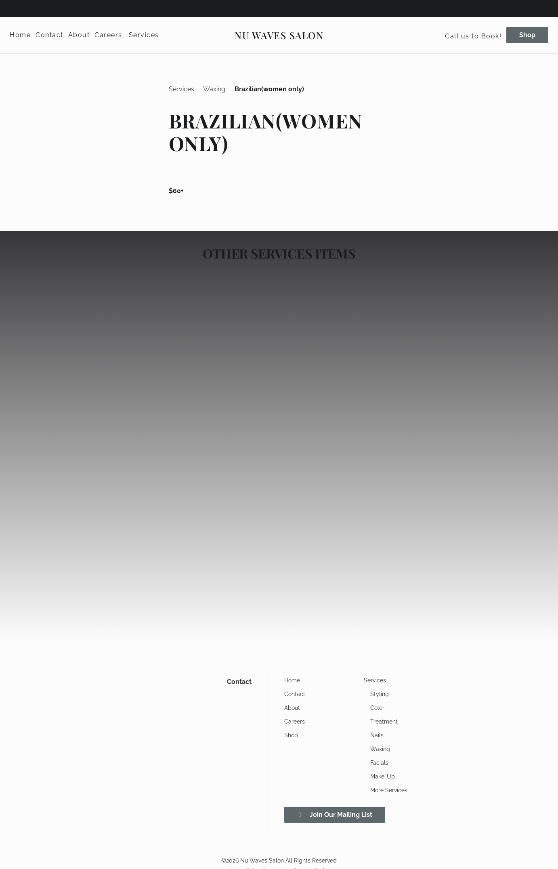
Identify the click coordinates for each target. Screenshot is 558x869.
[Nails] (377, 735)
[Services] (144, 35)
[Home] (21, 35)
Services (181, 89)
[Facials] (379, 763)
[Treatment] (384, 721)
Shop (527, 35)
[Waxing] (380, 749)
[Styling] (379, 694)
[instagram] (25, 8)
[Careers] (108, 35)
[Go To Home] (279, 35)
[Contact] (49, 35)
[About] (79, 35)
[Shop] (526, 35)
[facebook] (14, 8)
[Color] (377, 708)
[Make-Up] (382, 776)
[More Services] (388, 790)
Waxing (214, 89)
